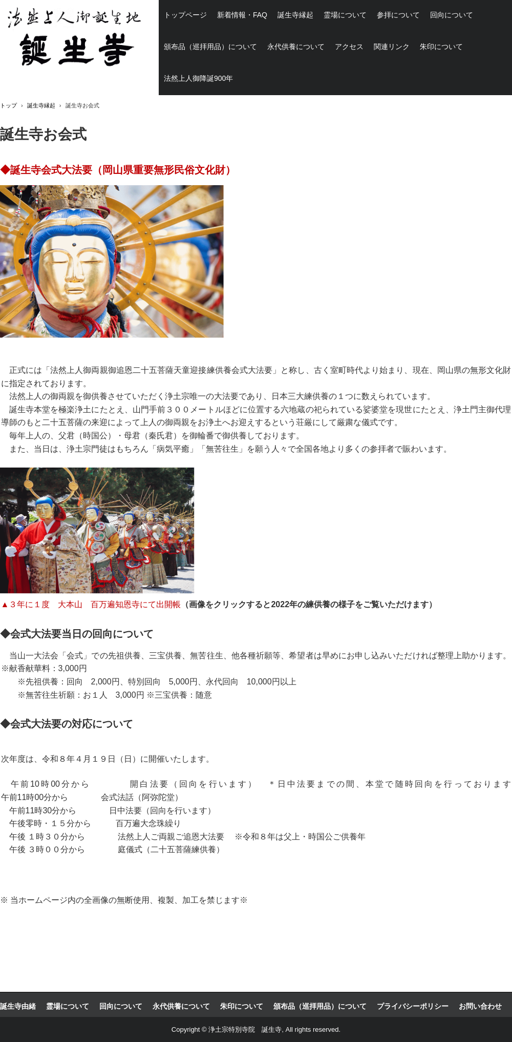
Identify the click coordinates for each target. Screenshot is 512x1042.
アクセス (349, 46)
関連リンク (392, 46)
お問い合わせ (480, 1006)
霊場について (345, 15)
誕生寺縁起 (295, 15)
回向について (451, 15)
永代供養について (296, 46)
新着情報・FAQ (242, 15)
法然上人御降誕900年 (198, 78)
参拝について (398, 15)
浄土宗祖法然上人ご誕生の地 (72, 38)
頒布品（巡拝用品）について (210, 46)
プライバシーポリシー (413, 1006)
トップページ (185, 15)
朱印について (441, 46)
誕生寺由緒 (18, 1006)
